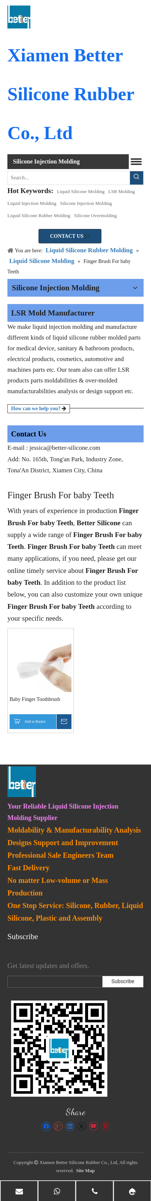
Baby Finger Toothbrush (35, 699)
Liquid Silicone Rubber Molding (38, 215)
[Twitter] (81, 1126)
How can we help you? (38, 408)
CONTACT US (70, 236)
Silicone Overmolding (95, 215)
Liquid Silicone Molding (81, 191)
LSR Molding (121, 191)
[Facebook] (46, 1126)
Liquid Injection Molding (31, 203)
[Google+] (58, 1126)
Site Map (85, 1170)
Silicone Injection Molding (86, 203)
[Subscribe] (123, 982)
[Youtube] (93, 1126)
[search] (53, 981)
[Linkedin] (69, 1126)
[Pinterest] (105, 1126)
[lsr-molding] (59, 1049)
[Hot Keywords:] (136, 178)
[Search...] (69, 178)
